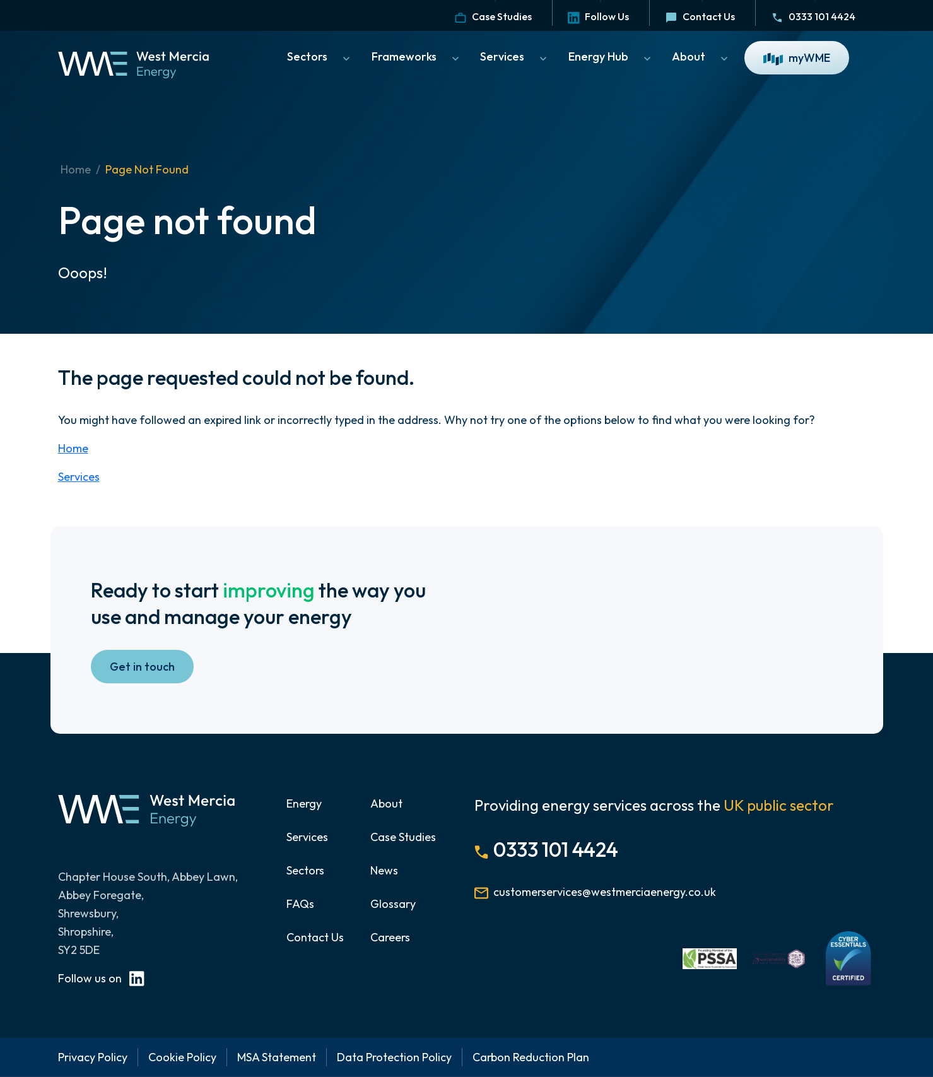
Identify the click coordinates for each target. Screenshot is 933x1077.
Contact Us (700, 16)
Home (76, 169)
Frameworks (417, 56)
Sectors (320, 56)
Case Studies (493, 16)
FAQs (300, 904)
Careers (390, 937)
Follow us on (101, 978)
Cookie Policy (182, 1057)
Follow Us (598, 16)
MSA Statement (276, 1057)
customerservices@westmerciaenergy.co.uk (604, 892)
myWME (796, 58)
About (701, 56)
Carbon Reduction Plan (530, 1057)
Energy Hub (611, 56)
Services (514, 56)
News (384, 870)
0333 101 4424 (813, 16)
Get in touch (142, 666)
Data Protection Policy (394, 1057)
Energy (304, 803)
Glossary (393, 904)
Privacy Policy (92, 1057)
